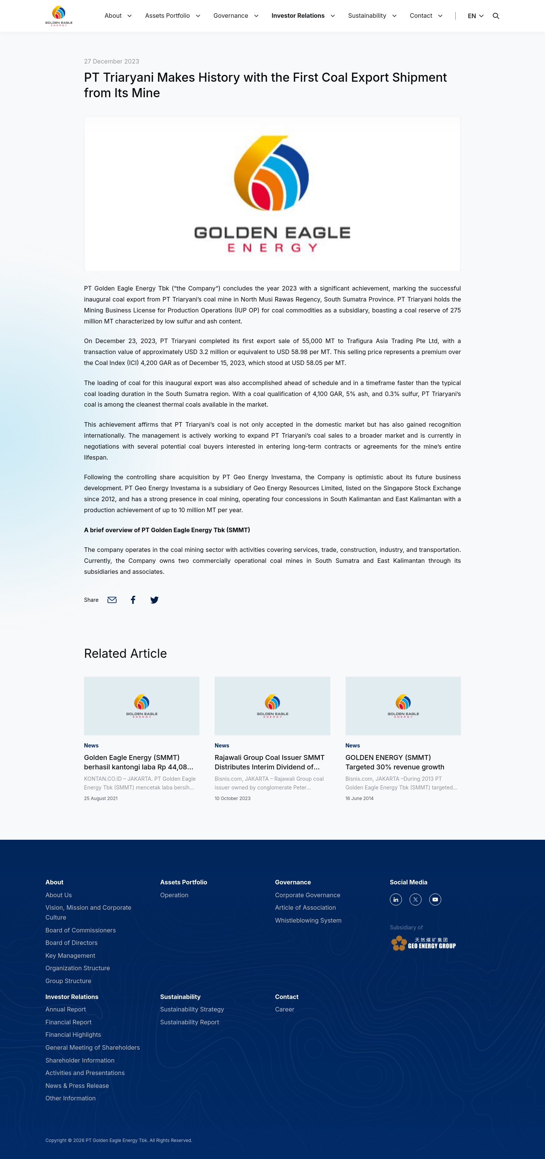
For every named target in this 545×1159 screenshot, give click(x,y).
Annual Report (65, 1009)
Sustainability (367, 15)
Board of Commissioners (80, 930)
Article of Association (305, 907)
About (112, 15)
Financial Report (68, 1022)
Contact (421, 15)
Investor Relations (298, 15)
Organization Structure (77, 968)
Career (284, 1009)
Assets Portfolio (167, 15)
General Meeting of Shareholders (92, 1047)
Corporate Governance (308, 895)
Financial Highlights (73, 1034)
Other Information (70, 1098)
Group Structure (68, 981)
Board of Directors (71, 942)
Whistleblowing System (308, 920)
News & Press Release (77, 1085)
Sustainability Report (189, 1022)
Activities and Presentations (85, 1073)
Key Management (70, 955)
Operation (174, 895)
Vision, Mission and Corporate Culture (88, 912)
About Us (58, 895)
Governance (230, 15)
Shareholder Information (80, 1060)
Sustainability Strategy (192, 1009)
